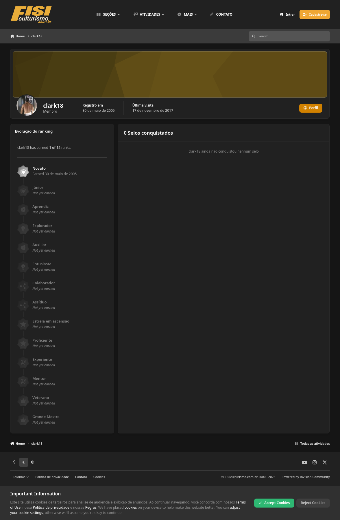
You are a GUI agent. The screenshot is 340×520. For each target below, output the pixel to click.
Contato (81, 477)
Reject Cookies (313, 502)
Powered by (306, 477)
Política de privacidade (52, 477)
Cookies (99, 477)
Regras (91, 507)
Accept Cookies (274, 502)
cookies (131, 507)
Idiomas (21, 477)
